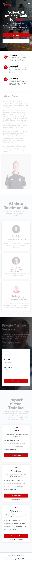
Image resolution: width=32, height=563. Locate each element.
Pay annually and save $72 (16, 499)
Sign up (11, 559)
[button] (28, 3)
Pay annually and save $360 (16, 539)
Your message (8, 367)
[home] (6, 3)
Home (6, 559)
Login (15, 559)
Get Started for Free (16, 455)
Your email (7, 359)
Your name (7, 352)
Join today (16, 35)
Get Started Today (16, 495)
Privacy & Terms (22, 559)
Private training (16, 41)
